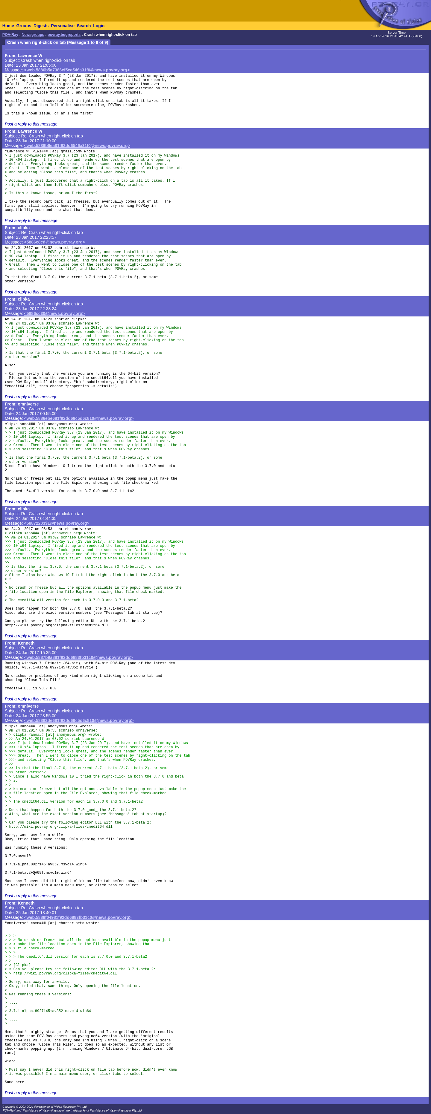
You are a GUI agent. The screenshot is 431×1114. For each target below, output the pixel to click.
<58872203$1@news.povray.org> (56, 523)
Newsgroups (33, 35)
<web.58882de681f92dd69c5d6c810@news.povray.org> (79, 720)
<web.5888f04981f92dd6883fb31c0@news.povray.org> (78, 917)
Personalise (63, 25)
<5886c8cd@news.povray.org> (54, 242)
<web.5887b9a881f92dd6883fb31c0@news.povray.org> (78, 657)
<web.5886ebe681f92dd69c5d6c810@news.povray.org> (79, 418)
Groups (23, 25)
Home (8, 25)
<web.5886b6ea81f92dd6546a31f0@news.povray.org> (77, 145)
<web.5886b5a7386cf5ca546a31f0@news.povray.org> (77, 70)
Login (98, 25)
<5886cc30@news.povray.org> (54, 313)
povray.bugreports (64, 35)
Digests (41, 25)
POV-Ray (10, 35)
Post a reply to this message (31, 124)
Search (84, 25)
